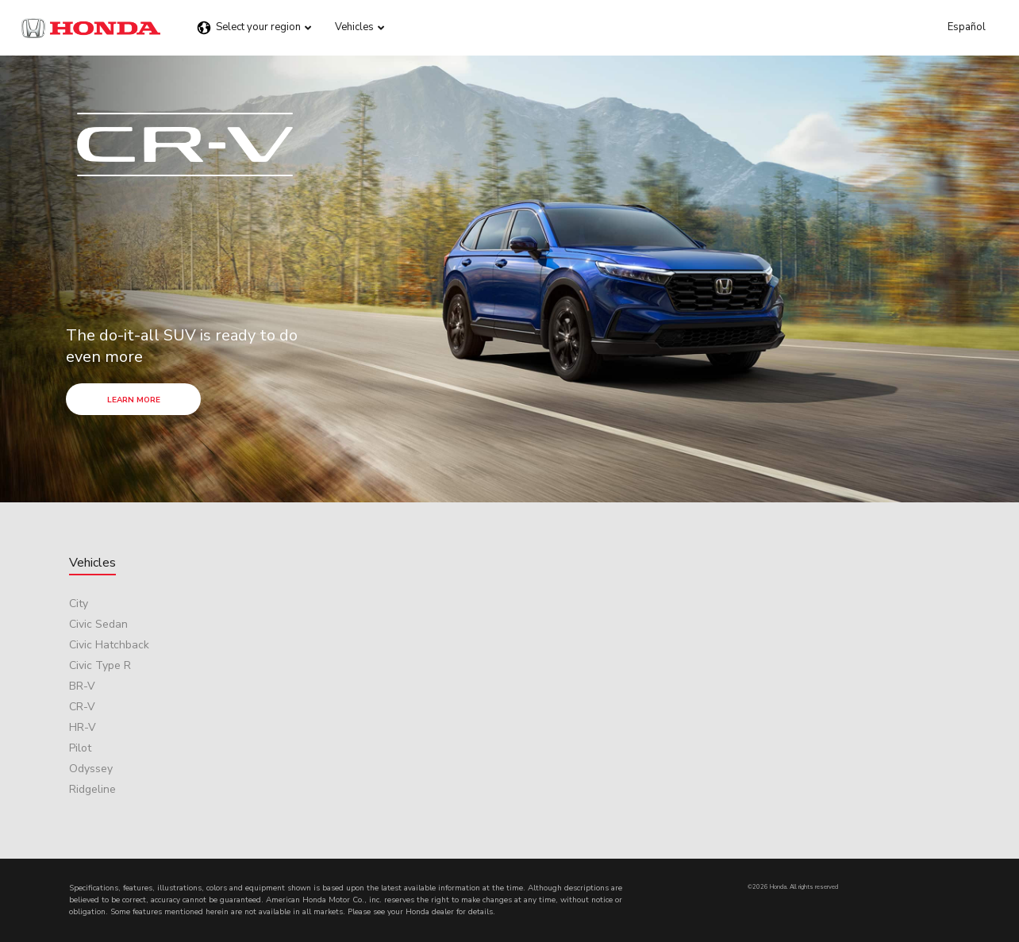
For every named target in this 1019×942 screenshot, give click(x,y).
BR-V (82, 686)
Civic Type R (100, 665)
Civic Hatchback (109, 644)
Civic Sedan (98, 624)
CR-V (82, 706)
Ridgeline (92, 789)
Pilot (80, 748)
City (78, 603)
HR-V (82, 727)
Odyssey (91, 768)
